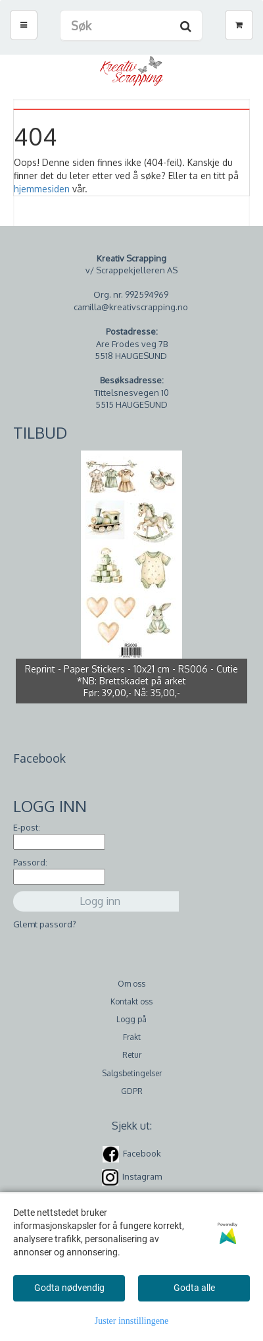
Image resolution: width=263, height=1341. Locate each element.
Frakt (132, 1037)
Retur (131, 1055)
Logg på (131, 1019)
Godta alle (194, 1287)
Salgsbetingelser (132, 1073)
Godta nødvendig (69, 1287)
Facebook (142, 1153)
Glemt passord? (44, 924)
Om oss (131, 984)
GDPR (132, 1091)
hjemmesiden (42, 188)
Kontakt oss (131, 1001)
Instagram (142, 1176)
